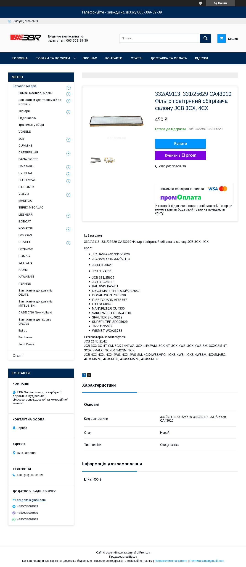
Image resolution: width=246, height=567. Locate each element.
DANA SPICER (29, 159)
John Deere (26, 344)
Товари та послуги (53, 58)
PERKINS (25, 283)
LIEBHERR (26, 214)
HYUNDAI (25, 173)
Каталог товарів (25, 86)
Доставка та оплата (169, 58)
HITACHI (24, 242)
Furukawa (25, 337)
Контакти (113, 58)
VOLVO (24, 193)
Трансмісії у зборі (31, 124)
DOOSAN (25, 235)
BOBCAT (25, 221)
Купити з (180, 155)
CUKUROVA (27, 180)
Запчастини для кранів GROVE (35, 321)
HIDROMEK (26, 187)
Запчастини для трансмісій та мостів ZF (40, 102)
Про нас (90, 58)
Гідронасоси (28, 118)
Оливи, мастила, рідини (35, 93)
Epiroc (23, 330)
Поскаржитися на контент (171, 560)
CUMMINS (26, 145)
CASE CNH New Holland (35, 312)
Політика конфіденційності (206, 560)
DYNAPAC (26, 249)
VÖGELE (25, 131)
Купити (180, 143)
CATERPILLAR (28, 152)
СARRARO (26, 166)
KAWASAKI (26, 276)
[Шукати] (205, 38)
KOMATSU (26, 228)
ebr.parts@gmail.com (31, 500)
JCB (21, 138)
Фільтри (24, 111)
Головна (20, 58)
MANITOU (25, 200)
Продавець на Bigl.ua (123, 556)
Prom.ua (144, 552)
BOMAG (24, 256)
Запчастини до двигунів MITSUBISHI (36, 303)
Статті (136, 58)
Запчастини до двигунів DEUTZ (36, 292)
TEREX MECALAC (31, 207)
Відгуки (201, 58)
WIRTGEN (25, 263)
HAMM (23, 269)
